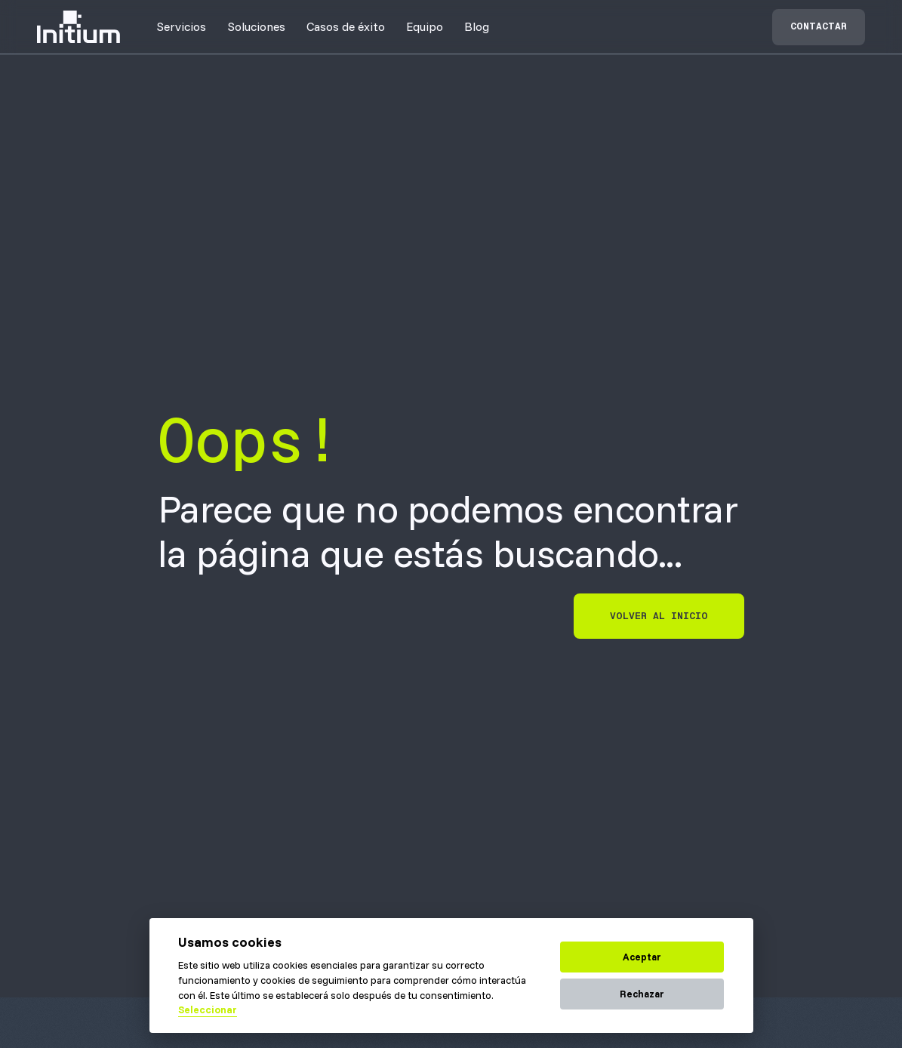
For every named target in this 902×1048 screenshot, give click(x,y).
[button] (181, 26)
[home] (78, 27)
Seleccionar (207, 1009)
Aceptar (642, 957)
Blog (476, 26)
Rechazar (642, 994)
